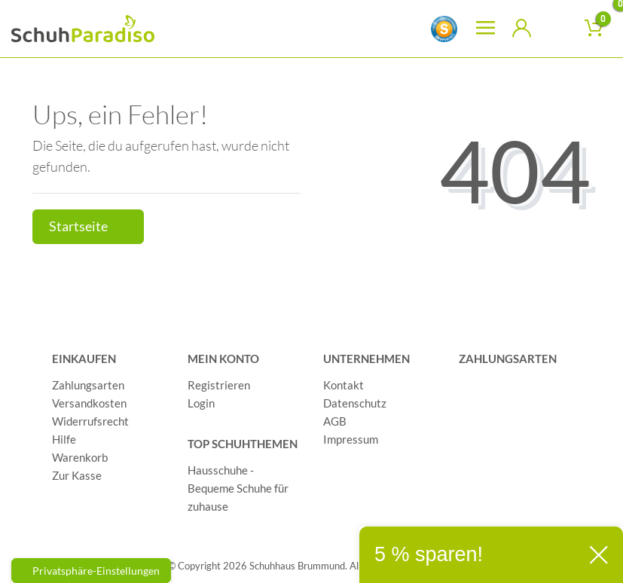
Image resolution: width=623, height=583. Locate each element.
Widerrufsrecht (90, 421)
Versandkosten (89, 403)
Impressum (350, 439)
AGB (335, 421)
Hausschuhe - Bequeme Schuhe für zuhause (238, 488)
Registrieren (219, 385)
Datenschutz (354, 403)
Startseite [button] (88, 226)
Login (201, 403)
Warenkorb (80, 457)
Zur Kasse (77, 475)
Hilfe (64, 439)
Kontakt (343, 385)
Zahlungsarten (88, 385)
